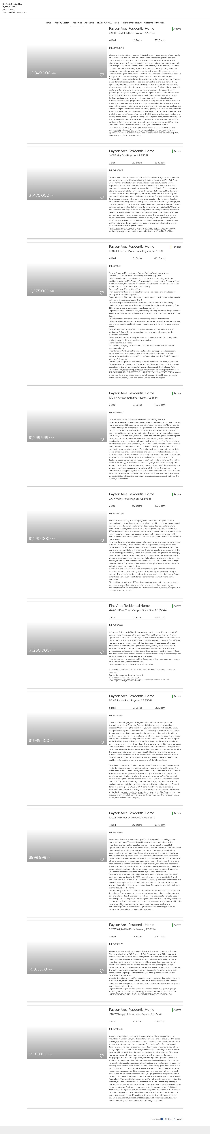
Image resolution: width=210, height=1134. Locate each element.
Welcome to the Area (154, 22)
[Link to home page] (105, 6)
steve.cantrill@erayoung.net (14, 12)
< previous (155, 1119)
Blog (117, 22)
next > (179, 1119)
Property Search (61, 22)
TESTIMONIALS (104, 22)
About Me (89, 22)
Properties (77, 22)
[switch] (101, 73)
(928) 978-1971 (8, 9)
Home (48, 22)
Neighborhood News (132, 22)
